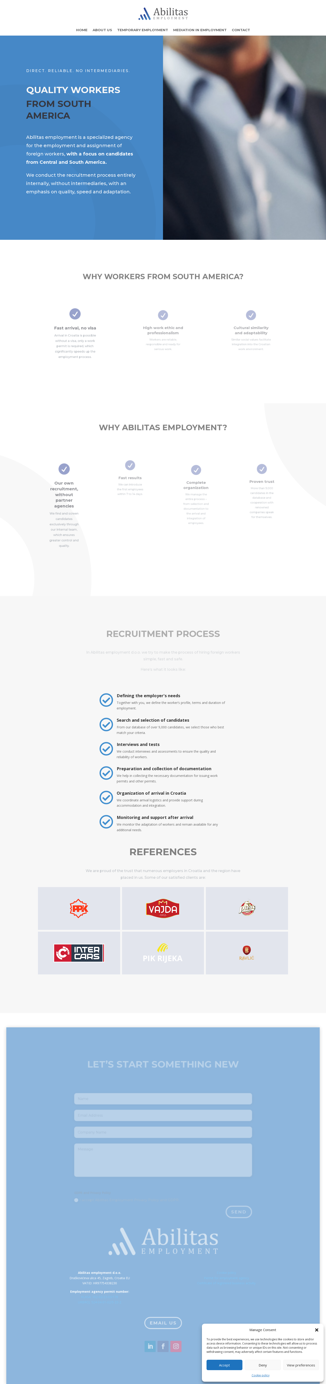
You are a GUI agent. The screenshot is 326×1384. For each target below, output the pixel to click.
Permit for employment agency (222, 1284)
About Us (102, 30)
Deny (263, 1365)
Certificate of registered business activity (222, 1289)
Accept (224, 1365)
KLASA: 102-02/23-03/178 (103, 1302)
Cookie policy (261, 1375)
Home (82, 30)
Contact (241, 30)
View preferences (301, 1365)
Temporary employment (142, 30)
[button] (316, 1330)
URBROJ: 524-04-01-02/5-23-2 (103, 1307)
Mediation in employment (200, 30)
